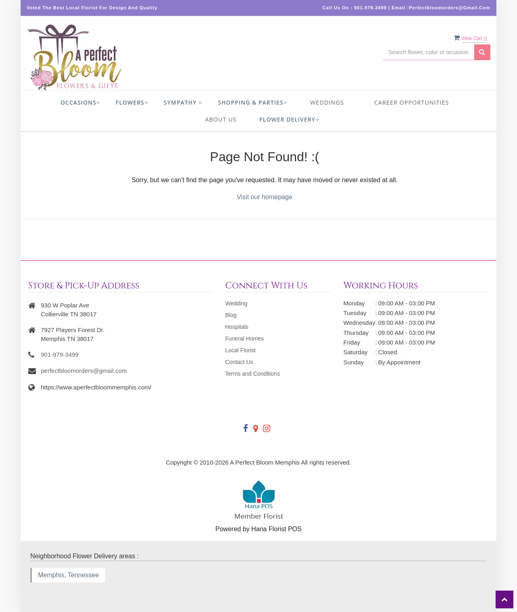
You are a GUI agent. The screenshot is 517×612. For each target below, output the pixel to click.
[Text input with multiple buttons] (428, 52)
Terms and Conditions (252, 373)
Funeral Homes (244, 338)
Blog (231, 315)
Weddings (327, 102)
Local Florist (240, 350)
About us (221, 119)
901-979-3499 (59, 354)
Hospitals (237, 327)
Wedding (236, 303)
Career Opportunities (411, 102)
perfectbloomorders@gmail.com (84, 370)
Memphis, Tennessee (68, 575)
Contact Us (239, 362)
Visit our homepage (264, 196)
